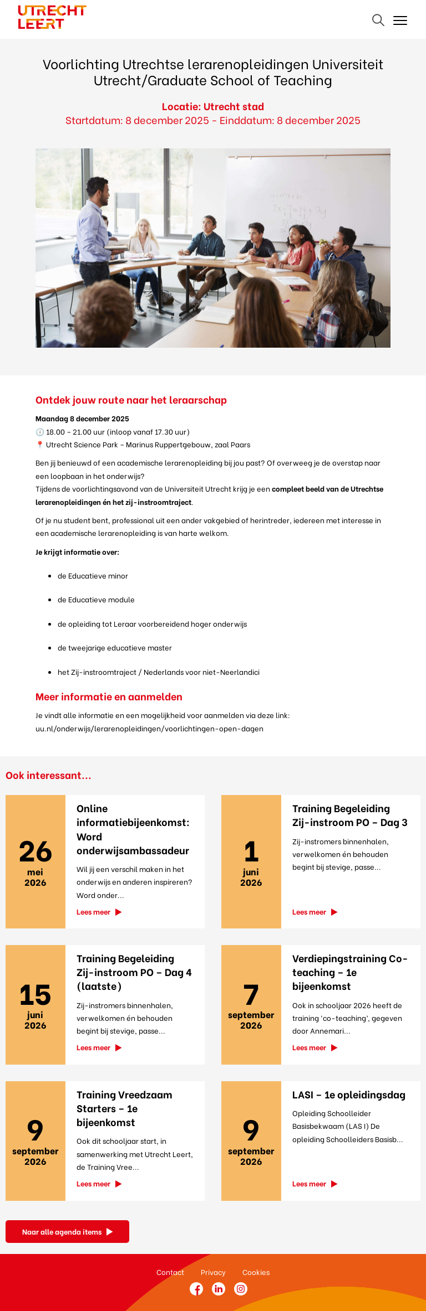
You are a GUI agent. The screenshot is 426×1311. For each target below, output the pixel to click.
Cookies (256, 1271)
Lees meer (93, 911)
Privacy (213, 1271)
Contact (170, 1271)
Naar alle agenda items (62, 1231)
